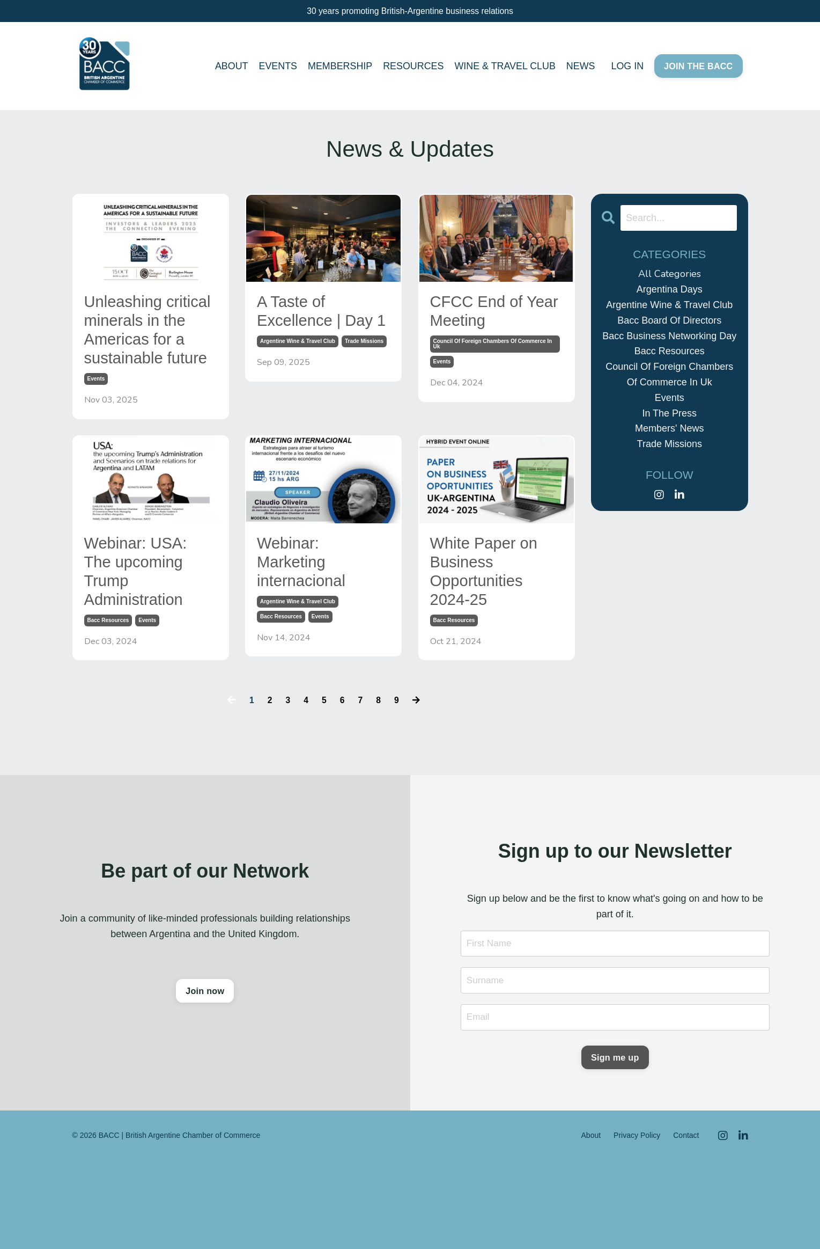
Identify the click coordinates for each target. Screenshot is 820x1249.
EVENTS (275, 67)
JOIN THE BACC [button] (698, 67)
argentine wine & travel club (297, 373)
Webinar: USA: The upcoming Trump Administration (147, 644)
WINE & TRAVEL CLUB (504, 67)
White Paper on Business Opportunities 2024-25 (496, 644)
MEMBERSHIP (338, 67)
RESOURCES (411, 67)
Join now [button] (205, 1077)
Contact (686, 1223)
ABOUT (228, 67)
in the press (669, 413)
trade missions (364, 373)
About (591, 1223)
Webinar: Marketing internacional (311, 632)
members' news (669, 428)
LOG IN (626, 67)
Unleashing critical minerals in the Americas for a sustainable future (150, 362)
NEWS (579, 67)
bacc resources (108, 702)
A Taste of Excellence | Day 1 (308, 327)
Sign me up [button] (615, 1144)
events (96, 443)
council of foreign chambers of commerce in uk (492, 353)
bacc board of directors (669, 320)
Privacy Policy (637, 1223)
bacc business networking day (669, 336)
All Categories (669, 273)
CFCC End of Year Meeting (487, 315)
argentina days (670, 289)
